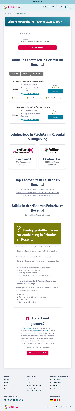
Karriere (6, 382)
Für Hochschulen (55, 382)
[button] (70, 7)
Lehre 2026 (37, 2)
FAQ (5, 388)
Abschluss (36, 73)
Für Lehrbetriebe (55, 379)
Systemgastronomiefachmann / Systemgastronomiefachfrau (37, 192)
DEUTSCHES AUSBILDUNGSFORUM (34, 389)
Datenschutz (60, 407)
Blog (28, 382)
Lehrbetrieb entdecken (31, 93)
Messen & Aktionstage (34, 385)
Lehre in (37, 215)
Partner (6, 385)
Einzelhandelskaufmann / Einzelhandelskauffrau (37, 196)
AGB (53, 407)
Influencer (35, 331)
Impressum (46, 407)
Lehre (10, 13)
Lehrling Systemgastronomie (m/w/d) (28, 81)
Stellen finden (37, 47)
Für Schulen (54, 385)
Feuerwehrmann (28, 328)
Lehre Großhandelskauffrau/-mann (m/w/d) (31, 107)
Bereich (14, 73)
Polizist (45, 331)
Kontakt (68, 407)
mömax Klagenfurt (23, 159)
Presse (29, 379)
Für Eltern (53, 388)
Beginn (25, 73)
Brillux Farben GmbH (52, 159)
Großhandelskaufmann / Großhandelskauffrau (37, 189)
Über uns (6, 379)
